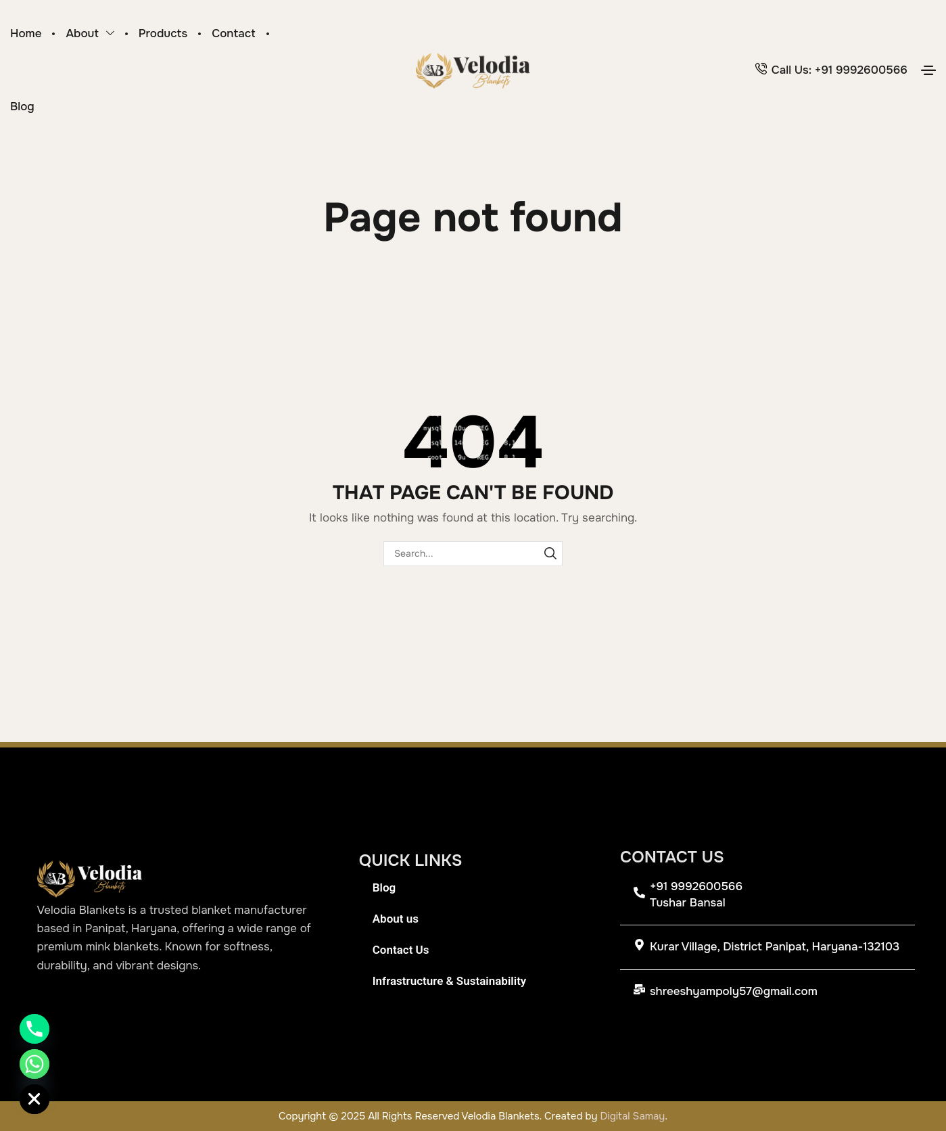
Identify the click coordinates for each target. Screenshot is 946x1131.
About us (396, 918)
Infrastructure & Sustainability (450, 981)
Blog (384, 887)
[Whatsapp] (34, 1064)
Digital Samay (632, 1116)
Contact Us (401, 949)
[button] (928, 70)
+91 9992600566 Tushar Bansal (696, 894)
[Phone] (34, 1029)
